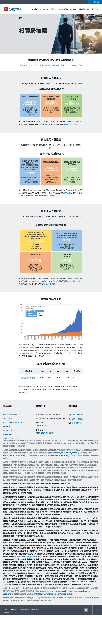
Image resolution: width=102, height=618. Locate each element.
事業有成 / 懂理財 (59, 65)
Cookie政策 (7, 418)
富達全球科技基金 (28, 377)
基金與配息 (36, 9)
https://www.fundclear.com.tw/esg (51, 597)
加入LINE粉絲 (77, 414)
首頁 (20, 18)
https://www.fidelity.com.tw (25, 559)
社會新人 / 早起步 (27, 65)
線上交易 (95, 2)
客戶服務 (91, 9)
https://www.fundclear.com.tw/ (56, 458)
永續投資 (45, 9)
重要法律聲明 (8, 434)
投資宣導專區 (8, 430)
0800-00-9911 (42, 425)
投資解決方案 (64, 9)
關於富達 (74, 9)
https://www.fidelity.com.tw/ (67, 456)
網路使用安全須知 (10, 414)
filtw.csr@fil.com (44, 432)
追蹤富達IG (76, 423)
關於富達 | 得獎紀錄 (49, 196)
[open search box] (97, 9)
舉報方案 (6, 426)
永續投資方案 (67, 124)
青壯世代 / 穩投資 (43, 65)
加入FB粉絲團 (77, 418)
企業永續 (82, 9)
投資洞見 (54, 9)
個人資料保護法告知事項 (13, 422)
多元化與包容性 (9, 438)
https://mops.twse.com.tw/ (14, 458)
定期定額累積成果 (75, 65)
